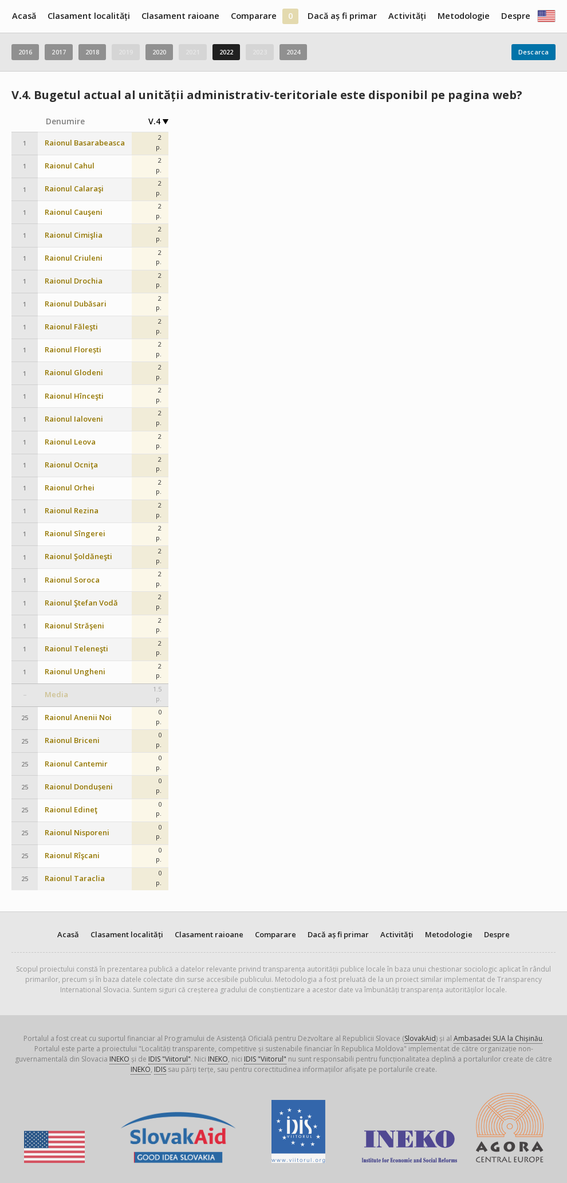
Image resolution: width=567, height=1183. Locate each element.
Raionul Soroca (72, 580)
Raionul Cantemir (76, 764)
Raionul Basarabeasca (85, 143)
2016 (25, 52)
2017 (58, 52)
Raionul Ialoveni (74, 419)
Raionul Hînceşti (74, 396)
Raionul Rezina (72, 511)
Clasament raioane (180, 15)
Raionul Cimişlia (74, 235)
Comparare (254, 15)
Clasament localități (89, 15)
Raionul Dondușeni (79, 787)
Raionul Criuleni (74, 258)
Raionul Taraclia (75, 878)
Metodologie (464, 15)
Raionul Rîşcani (72, 855)
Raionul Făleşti (71, 327)
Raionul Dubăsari (76, 304)
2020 (159, 52)
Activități (407, 15)
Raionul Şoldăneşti (78, 556)
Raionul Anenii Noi (78, 717)
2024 (293, 52)
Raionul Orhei (69, 488)
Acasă (24, 15)
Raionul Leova (70, 442)
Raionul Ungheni (75, 672)
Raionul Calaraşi (74, 189)
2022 (226, 52)
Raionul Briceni (72, 740)
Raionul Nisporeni (77, 833)
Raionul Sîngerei (75, 534)
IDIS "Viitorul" (169, 1059)
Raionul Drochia (74, 281)
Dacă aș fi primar (342, 15)
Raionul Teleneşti (76, 649)
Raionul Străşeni (74, 626)
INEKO (119, 1059)
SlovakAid (420, 1038)
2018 (92, 52)
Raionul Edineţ (71, 810)
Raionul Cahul (69, 166)
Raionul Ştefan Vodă (81, 603)
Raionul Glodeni (74, 373)
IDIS (160, 1069)
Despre (515, 15)
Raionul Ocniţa (71, 465)
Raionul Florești (73, 350)
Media (56, 694)
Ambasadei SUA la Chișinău (498, 1038)
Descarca (533, 52)
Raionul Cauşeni (74, 212)
